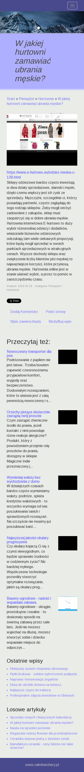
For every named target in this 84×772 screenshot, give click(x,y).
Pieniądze (26, 99)
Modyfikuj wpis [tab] (60, 321)
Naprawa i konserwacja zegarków (34, 679)
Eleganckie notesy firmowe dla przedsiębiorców (43, 733)
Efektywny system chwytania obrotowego (39, 668)
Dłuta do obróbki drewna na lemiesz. (36, 685)
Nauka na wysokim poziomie (30, 728)
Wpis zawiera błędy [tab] (25, 321)
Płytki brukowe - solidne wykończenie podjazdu (43, 674)
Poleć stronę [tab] (56, 312)
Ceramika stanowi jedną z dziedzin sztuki (39, 739)
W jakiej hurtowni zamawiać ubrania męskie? (41, 722)
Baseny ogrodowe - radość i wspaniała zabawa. (29, 600)
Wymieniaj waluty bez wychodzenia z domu (24, 479)
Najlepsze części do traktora (30, 690)
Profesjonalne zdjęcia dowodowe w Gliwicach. (42, 695)
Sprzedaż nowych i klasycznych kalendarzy (41, 717)
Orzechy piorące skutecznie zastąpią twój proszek (28, 414)
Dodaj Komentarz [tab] (24, 312)
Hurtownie (46, 99)
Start (11, 99)
